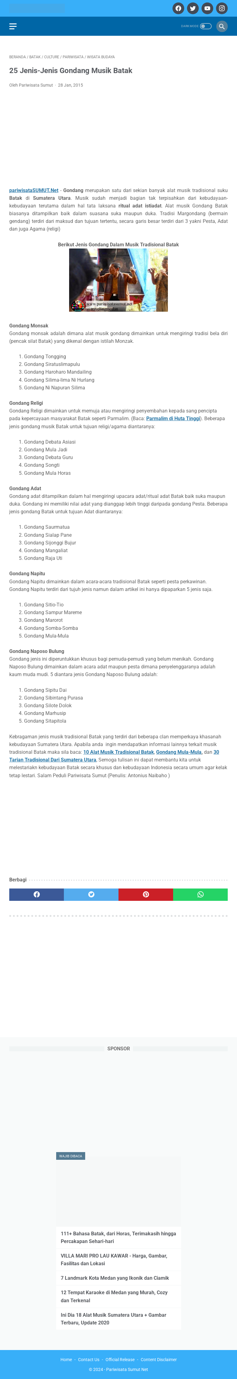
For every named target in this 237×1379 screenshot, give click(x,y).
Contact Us (88, 1359)
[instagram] (221, 8)
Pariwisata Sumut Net (127, 1369)
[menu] (13, 26)
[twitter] (192, 8)
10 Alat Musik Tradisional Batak (118, 752)
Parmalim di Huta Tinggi (173, 418)
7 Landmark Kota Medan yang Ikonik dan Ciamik (115, 1278)
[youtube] (206, 8)
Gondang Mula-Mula (179, 752)
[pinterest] (145, 895)
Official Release (120, 1359)
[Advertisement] (118, 139)
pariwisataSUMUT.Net (33, 190)
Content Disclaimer (159, 1359)
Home (66, 1359)
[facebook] (177, 8)
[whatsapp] (200, 895)
